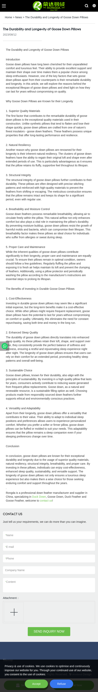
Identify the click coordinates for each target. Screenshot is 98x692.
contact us (46, 500)
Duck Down (39, 496)
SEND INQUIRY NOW (49, 631)
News (18, 17)
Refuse (61, 683)
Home (8, 17)
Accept (36, 683)
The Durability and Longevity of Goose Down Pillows (56, 17)
